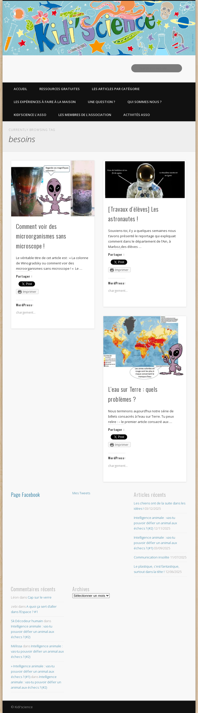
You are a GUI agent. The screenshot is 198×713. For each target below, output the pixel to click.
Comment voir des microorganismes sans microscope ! (41, 236)
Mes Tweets (81, 493)
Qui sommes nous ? (144, 101)
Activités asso (136, 114)
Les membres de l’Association (84, 114)
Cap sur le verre (40, 597)
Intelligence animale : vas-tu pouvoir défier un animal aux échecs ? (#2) (155, 523)
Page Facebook (25, 494)
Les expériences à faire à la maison (45, 101)
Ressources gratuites (59, 89)
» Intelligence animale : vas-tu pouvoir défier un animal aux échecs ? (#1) (33, 671)
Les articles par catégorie (116, 89)
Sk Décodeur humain (27, 621)
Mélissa (16, 646)
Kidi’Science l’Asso (30, 114)
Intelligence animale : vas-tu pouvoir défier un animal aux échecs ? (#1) (155, 542)
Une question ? (101, 101)
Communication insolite (151, 557)
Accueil (20, 89)
